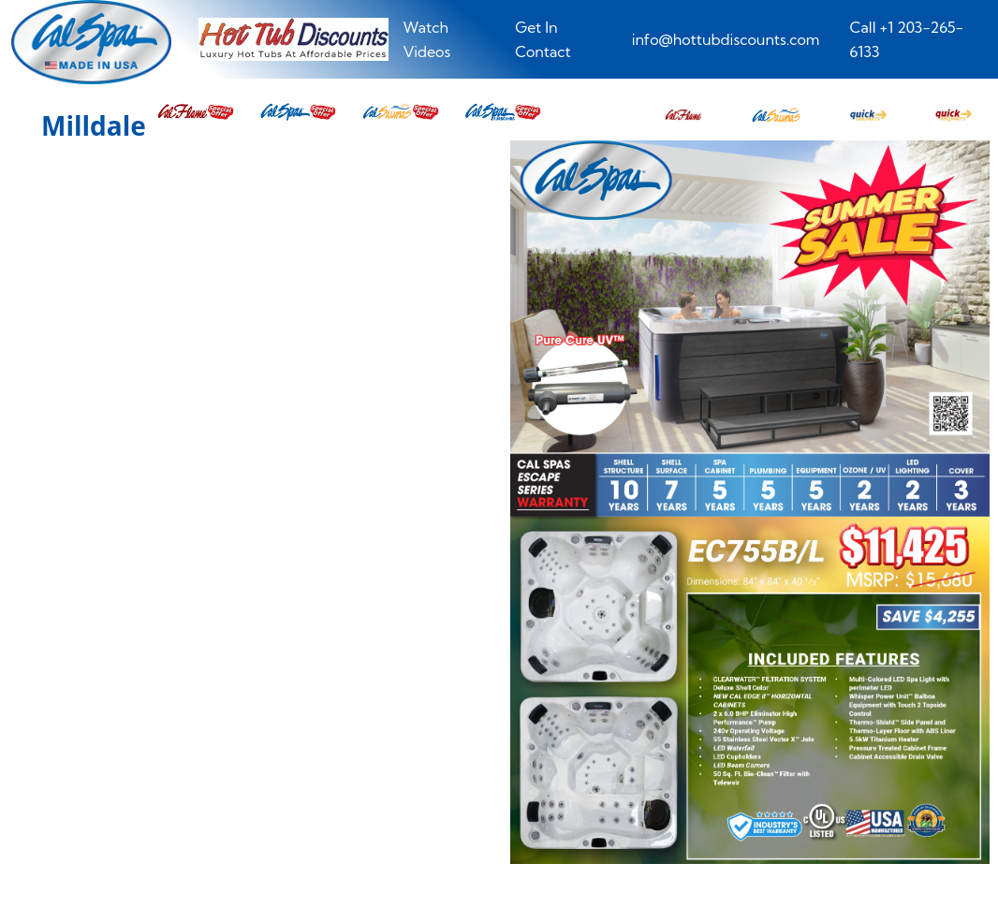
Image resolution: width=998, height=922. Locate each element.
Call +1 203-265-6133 (907, 39)
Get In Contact (543, 39)
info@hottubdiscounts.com (726, 39)
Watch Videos (427, 39)
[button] (683, 109)
